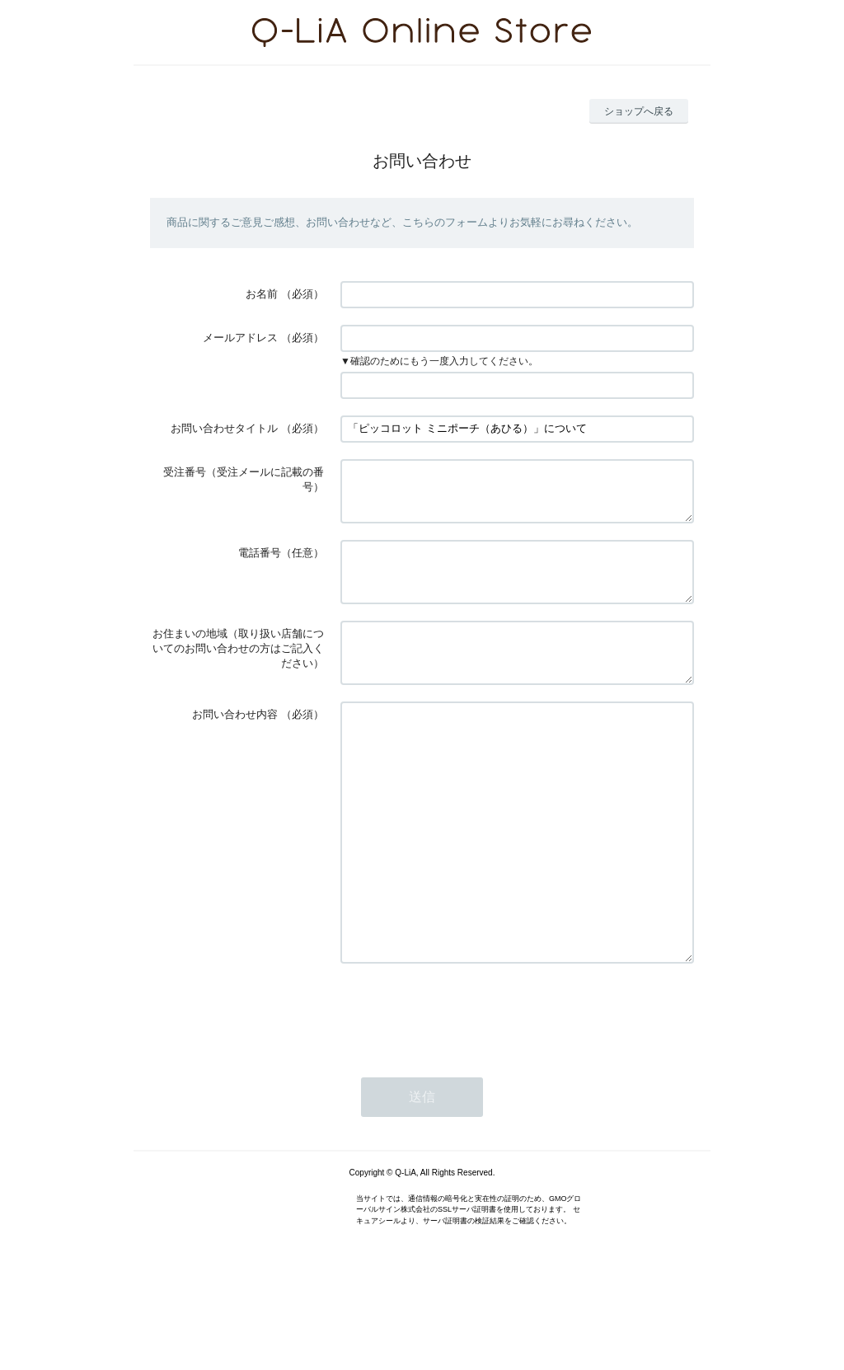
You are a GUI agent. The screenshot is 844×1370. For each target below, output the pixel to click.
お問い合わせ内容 (235, 744)
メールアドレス (240, 337)
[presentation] (465, 1091)
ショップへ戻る (638, 111)
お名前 (262, 294)
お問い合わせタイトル (224, 428)
